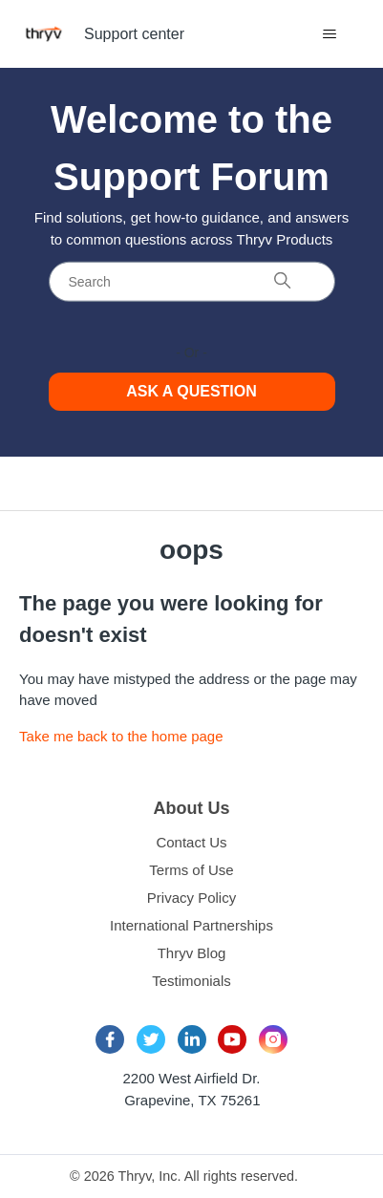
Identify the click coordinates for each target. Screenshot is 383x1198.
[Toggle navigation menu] (330, 34)
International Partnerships (191, 925)
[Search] (192, 281)
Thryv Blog (192, 953)
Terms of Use (191, 870)
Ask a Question (191, 391)
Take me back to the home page (121, 736)
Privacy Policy (191, 897)
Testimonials (191, 981)
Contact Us (191, 842)
